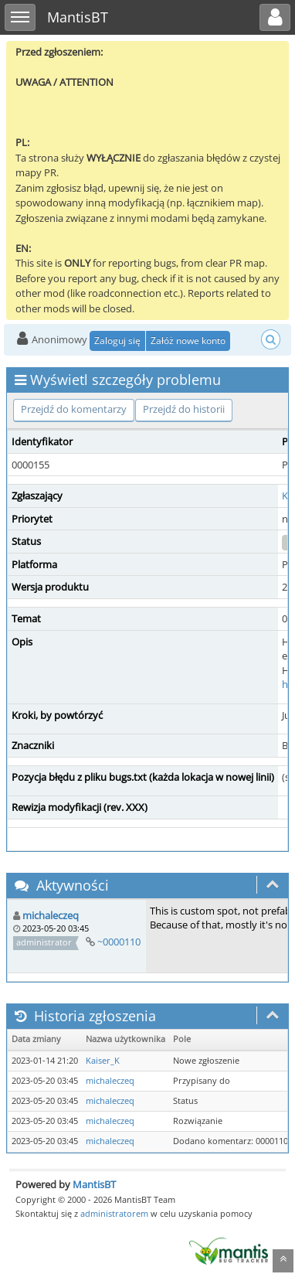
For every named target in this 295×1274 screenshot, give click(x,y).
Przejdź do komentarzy (74, 409)
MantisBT (94, 1184)
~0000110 (119, 942)
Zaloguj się (117, 340)
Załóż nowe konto (188, 340)
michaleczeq (50, 915)
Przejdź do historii (184, 409)
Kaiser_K (103, 1060)
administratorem (114, 1213)
